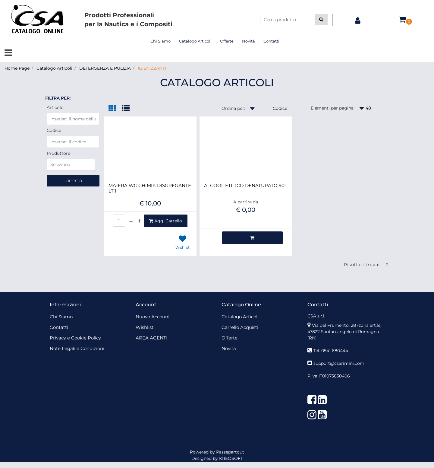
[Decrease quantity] (131, 221)
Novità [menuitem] (248, 41)
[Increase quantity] (139, 221)
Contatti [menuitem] (271, 41)
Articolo (55, 107)
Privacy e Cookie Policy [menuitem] (75, 338)
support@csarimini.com (338, 363)
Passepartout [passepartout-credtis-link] (230, 452)
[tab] (115, 109)
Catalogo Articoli (54, 68)
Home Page (17, 68)
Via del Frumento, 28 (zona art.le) (347, 325)
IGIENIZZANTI (152, 68)
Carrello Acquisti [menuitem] (240, 327)
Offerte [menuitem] (227, 41)
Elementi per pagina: (332, 108)
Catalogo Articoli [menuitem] (195, 41)
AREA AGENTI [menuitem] (152, 338)
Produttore (58, 153)
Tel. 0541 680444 (330, 350)
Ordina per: (233, 108)
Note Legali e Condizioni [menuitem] (77, 348)
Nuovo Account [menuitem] (153, 317)
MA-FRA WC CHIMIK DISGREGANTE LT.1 (149, 188)
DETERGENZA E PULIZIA (105, 68)
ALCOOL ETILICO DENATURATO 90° (245, 185)
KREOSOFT (231, 458)
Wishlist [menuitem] (144, 327)
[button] (321, 19)
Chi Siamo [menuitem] (160, 41)
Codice (54, 130)
